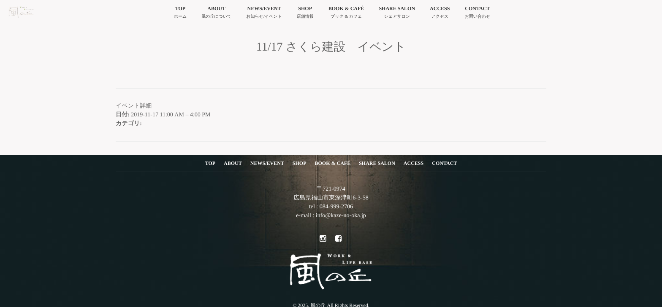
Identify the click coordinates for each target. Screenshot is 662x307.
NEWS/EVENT (264, 13)
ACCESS (440, 13)
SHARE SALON (397, 13)
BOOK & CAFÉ (346, 13)
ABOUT (216, 13)
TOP (180, 13)
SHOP (305, 13)
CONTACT (477, 13)
